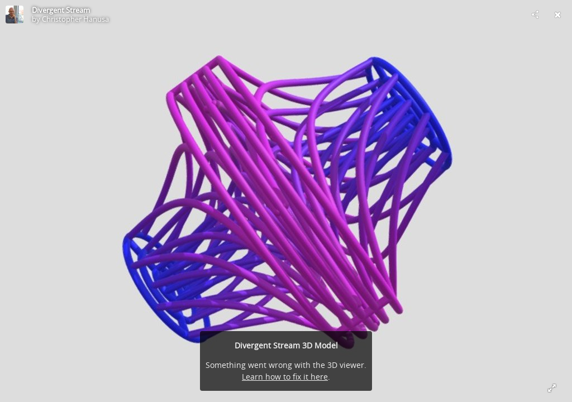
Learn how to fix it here (285, 376)
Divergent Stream (61, 10)
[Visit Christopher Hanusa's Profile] (14, 14)
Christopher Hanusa (75, 19)
